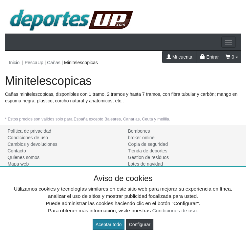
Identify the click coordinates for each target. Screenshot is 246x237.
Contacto (17, 150)
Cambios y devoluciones (32, 144)
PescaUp (34, 62)
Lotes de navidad (145, 164)
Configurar (139, 224)
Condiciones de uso (28, 137)
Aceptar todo (109, 224)
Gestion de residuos (148, 157)
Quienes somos (23, 157)
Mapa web (18, 164)
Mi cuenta (179, 57)
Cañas (53, 62)
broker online (141, 137)
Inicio (14, 62)
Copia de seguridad (148, 144)
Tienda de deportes (148, 150)
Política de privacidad (29, 131)
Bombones (139, 131)
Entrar (209, 57)
